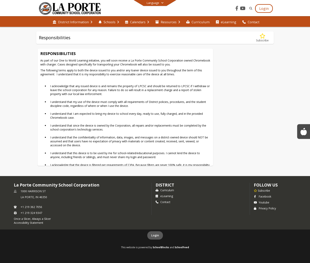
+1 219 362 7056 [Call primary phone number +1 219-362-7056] (31, 207)
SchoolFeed (182, 247)
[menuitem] (72, 22)
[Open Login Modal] (264, 8)
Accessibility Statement (28, 223)
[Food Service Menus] (303, 131)
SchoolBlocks (161, 247)
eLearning (164, 196)
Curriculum (165, 190)
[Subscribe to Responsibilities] (262, 37)
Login (155, 235)
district (165, 185)
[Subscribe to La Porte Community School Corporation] (262, 190)
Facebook (262, 196)
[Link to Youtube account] (243, 9)
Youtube (261, 202)
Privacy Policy (265, 208)
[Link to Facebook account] (237, 9)
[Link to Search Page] (250, 8)
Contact (163, 202)
